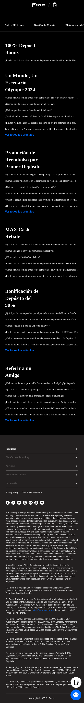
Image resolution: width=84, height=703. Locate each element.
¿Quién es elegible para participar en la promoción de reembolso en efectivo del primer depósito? (42, 200)
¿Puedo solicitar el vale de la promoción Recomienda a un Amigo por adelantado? (42, 402)
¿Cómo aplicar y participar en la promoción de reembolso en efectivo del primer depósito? (42, 181)
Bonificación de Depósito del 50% (22, 298)
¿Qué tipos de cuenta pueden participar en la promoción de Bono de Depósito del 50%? (42, 313)
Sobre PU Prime (14, 25)
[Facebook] (8, 503)
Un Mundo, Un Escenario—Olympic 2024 (21, 82)
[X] (13, 503)
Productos (11, 449)
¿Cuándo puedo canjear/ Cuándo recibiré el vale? (28, 110)
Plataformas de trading (17, 457)
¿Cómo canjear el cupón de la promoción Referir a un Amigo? (34, 396)
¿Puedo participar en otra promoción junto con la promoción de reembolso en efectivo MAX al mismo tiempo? (42, 276)
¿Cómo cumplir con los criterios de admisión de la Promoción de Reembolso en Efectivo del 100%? (42, 270)
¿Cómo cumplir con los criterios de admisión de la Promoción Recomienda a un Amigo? (42, 408)
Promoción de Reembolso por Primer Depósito (23, 159)
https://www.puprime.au (43, 610)
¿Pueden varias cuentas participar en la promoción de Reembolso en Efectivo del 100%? (42, 263)
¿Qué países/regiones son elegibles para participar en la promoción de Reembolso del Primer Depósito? (42, 174)
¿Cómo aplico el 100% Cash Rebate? (22, 257)
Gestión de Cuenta (44, 25)
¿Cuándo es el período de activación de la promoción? (30, 187)
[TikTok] (36, 503)
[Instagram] (25, 503)
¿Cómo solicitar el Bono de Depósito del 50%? (27, 326)
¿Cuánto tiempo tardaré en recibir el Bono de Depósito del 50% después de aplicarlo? (42, 344)
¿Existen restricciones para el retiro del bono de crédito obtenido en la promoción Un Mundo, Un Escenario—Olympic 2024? (42, 123)
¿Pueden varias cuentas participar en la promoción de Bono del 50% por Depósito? (42, 332)
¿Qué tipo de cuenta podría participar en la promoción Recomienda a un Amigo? (42, 389)
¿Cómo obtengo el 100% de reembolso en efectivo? (29, 251)
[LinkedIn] (19, 503)
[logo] (44, 5)
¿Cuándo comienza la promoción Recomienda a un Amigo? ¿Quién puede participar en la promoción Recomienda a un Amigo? (42, 383)
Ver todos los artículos (19, 134)
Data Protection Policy (32, 492)
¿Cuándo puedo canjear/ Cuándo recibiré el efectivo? (30, 104)
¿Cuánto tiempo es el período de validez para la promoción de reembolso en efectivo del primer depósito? (42, 193)
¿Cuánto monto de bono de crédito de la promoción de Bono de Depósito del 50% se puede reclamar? (42, 338)
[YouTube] (31, 503)
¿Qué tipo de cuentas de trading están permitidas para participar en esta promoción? (42, 206)
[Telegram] (42, 503)
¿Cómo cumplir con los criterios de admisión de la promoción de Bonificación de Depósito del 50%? (42, 319)
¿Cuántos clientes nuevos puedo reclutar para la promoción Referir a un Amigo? (42, 414)
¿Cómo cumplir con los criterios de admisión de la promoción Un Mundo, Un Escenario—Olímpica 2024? (42, 97)
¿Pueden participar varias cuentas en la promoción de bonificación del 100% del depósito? (42, 60)
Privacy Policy (12, 492)
